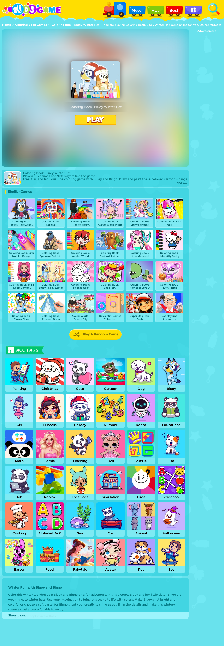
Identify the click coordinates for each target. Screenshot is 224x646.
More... (181, 182)
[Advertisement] (206, 94)
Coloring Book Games (31, 25)
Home (6, 25)
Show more (19, 615)
